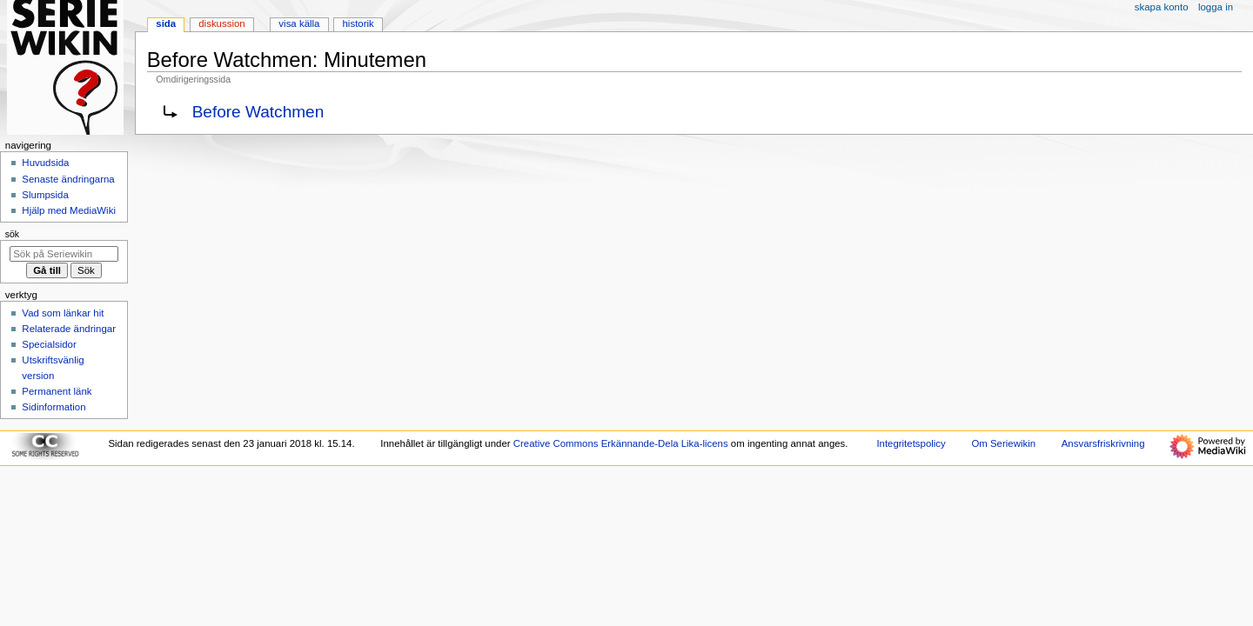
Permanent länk (56, 391)
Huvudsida (45, 162)
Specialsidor (49, 344)
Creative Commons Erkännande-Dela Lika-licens (620, 443)
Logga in (1215, 7)
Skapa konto (1162, 7)
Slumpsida (45, 195)
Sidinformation (53, 407)
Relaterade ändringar (69, 328)
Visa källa (298, 23)
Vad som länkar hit (63, 313)
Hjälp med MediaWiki (69, 210)
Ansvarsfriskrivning (1103, 443)
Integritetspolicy (910, 443)
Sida (166, 23)
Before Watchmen (258, 112)
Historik (358, 23)
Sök (12, 234)
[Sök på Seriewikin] (64, 254)
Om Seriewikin (1003, 443)
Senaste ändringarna (68, 179)
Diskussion (221, 23)
